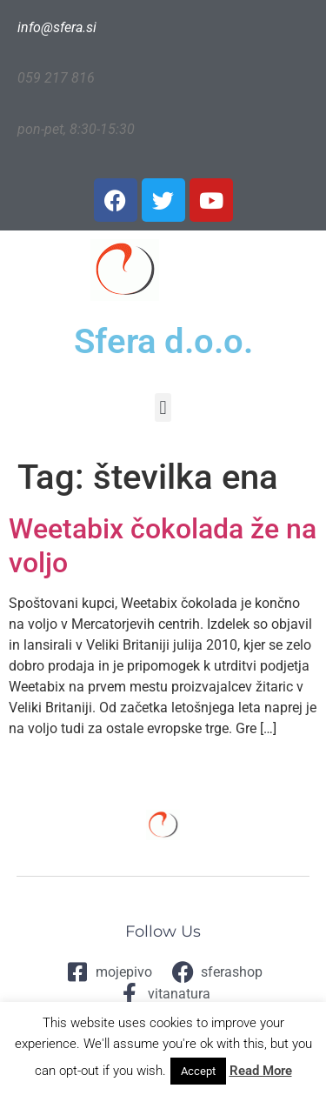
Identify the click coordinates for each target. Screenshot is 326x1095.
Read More (261, 1070)
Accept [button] (198, 1071)
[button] (163, 407)
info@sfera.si (56, 27)
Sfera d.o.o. (163, 341)
